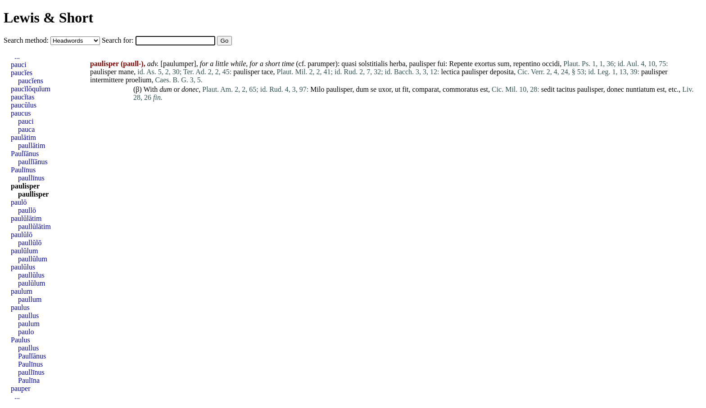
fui (441, 63)
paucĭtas (22, 97)
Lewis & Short (48, 17)
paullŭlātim (34, 226)
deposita (502, 72)
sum (504, 63)
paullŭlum (32, 259)
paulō (19, 202)
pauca (26, 129)
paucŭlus (23, 105)
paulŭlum (24, 251)
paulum (21, 291)
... (17, 56)
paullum (29, 299)
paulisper (422, 63)
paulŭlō (21, 234)
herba (397, 63)
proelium (139, 80)
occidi (551, 63)
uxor (384, 89)
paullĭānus (33, 162)
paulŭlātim (26, 218)
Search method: (27, 40)
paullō (27, 210)
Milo (317, 89)
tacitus (566, 89)
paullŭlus (31, 275)
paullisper (33, 194)
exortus (485, 63)
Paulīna (29, 380)
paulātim (23, 137)
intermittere (107, 80)
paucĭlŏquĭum (30, 89)
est (484, 89)
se (373, 89)
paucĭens (30, 81)
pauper (21, 388)
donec (190, 89)
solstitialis (373, 63)
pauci (19, 64)
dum (165, 89)
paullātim (31, 145)
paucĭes (21, 72)
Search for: (119, 40)
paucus (21, 113)
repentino (526, 63)
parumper (321, 63)
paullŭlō (29, 243)
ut (397, 89)
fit (405, 89)
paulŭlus (23, 267)
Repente (460, 63)
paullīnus (31, 178)
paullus (28, 315)
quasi (349, 63)
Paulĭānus (25, 153)
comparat (425, 89)
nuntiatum (640, 89)
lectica (450, 72)
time (288, 63)
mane (126, 72)
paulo (26, 332)
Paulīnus (23, 170)
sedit (548, 89)
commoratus (460, 89)
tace (267, 72)
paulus (20, 307)
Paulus (20, 340)
